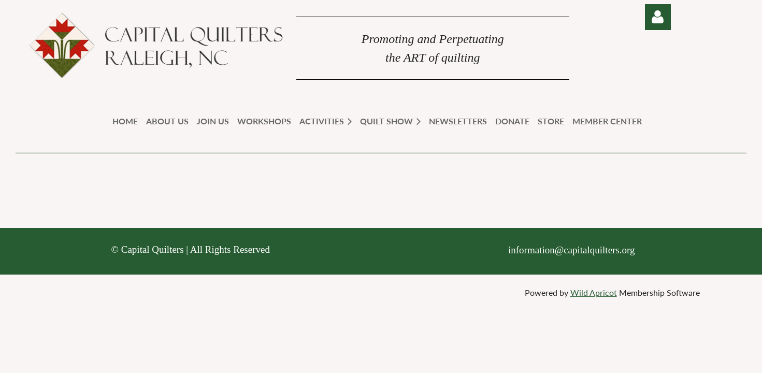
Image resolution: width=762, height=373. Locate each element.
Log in (658, 17)
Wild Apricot (593, 292)
